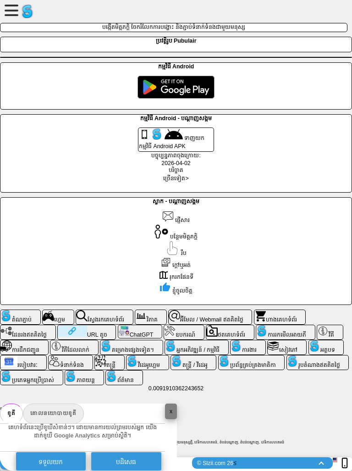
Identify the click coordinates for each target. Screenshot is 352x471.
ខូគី (11, 413)
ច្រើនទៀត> (175, 178)
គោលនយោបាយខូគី (53, 413)
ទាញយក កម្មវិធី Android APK (171, 139)
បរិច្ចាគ (176, 170)
